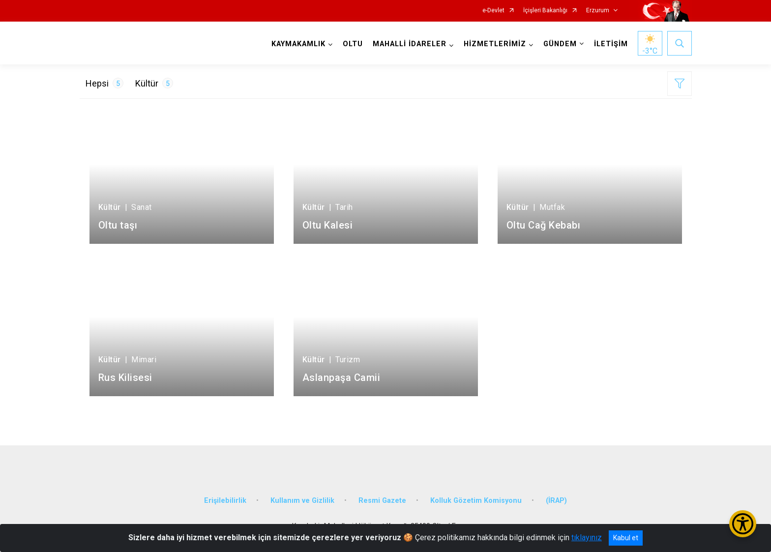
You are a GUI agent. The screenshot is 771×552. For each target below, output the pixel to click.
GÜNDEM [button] (560, 44)
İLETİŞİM (611, 44)
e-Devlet (493, 10)
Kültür (154, 83)
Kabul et (625, 538)
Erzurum (597, 10)
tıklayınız (586, 537)
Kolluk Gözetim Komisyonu (476, 500)
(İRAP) (556, 500)
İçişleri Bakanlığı (545, 10)
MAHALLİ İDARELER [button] (409, 44)
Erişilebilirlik (225, 500)
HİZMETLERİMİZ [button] (495, 44)
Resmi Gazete (382, 500)
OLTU (353, 44)
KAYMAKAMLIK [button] (298, 44)
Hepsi (104, 83)
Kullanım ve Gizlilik (302, 500)
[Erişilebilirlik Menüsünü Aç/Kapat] (742, 523)
